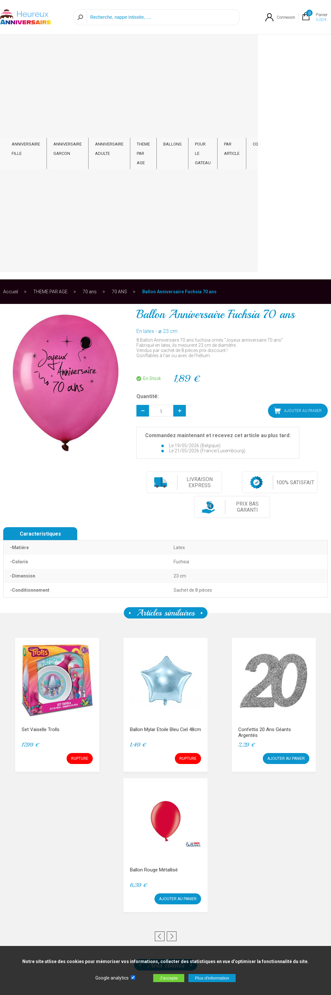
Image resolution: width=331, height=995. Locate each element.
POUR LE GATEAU (236, 46)
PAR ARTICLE (276, 46)
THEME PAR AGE (169, 46)
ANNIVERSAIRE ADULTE (122, 46)
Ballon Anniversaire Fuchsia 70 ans (179, 69)
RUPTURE (79, 536)
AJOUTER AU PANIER (298, 188)
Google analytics (112, 977)
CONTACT (310, 41)
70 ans (90, 69)
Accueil (10, 69)
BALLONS (206, 41)
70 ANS (119, 69)
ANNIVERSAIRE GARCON (71, 46)
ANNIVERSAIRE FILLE (26, 46)
